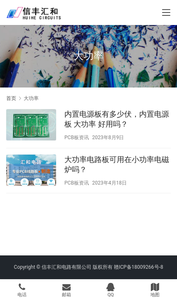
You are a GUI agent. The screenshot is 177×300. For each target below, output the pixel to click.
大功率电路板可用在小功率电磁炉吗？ (116, 164)
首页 (11, 98)
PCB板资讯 (76, 137)
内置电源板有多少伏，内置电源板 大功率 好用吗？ (116, 119)
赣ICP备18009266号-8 (138, 267)
